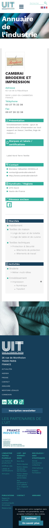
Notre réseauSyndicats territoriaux (22, 469)
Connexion (7, 395)
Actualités (7, 369)
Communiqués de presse (7, 504)
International (37, 468)
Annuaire (6, 386)
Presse (5, 378)
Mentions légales (10, 390)
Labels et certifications (7, 470)
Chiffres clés (7, 466)
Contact (6, 382)
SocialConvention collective (37, 463)
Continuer (31, 518)
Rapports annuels (5, 499)
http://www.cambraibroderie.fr (23, 175)
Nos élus (20, 461)
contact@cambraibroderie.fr (22, 172)
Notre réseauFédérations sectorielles (22, 476)
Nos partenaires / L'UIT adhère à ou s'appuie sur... (22, 485)
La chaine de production (7, 462)
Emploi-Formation (36, 472)
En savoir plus (30, 523)
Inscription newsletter (22, 410)
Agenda (5, 373)
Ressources (6, 508)
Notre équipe (22, 464)
